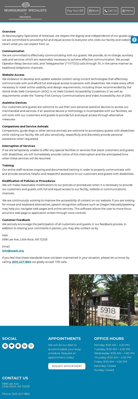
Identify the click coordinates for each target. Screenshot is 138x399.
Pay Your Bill (75, 10)
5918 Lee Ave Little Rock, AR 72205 (16, 385)
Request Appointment (67, 366)
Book (94, 10)
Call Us (111, 10)
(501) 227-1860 (21, 262)
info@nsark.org (13, 250)
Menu (128, 10)
